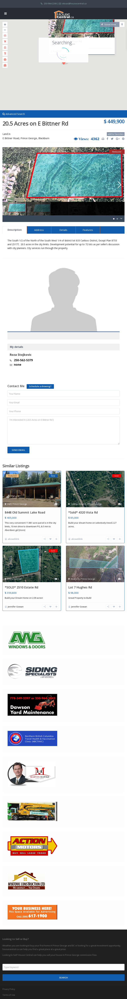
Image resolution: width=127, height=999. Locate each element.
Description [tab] (15, 229)
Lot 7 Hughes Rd (80, 587)
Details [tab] (63, 230)
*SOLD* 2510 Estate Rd (21, 587)
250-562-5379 (23, 360)
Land (5, 133)
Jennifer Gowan (15, 606)
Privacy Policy (8, 989)
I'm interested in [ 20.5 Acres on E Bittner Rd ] (63, 431)
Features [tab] (88, 230)
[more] (22, 530)
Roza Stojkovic (20, 355)
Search (63, 977)
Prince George (29, 138)
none (17, 364)
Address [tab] (39, 230)
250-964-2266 (50, 3)
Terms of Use (8, 995)
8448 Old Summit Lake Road (25, 512)
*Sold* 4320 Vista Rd (83, 512)
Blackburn (43, 138)
